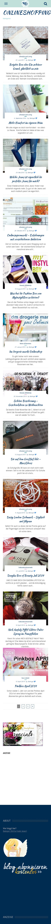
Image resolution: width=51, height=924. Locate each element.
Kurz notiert (25, 678)
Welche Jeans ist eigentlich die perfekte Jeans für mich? (25, 179)
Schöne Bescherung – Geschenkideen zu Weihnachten (25, 403)
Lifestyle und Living (25, 56)
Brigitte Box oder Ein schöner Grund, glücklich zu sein (25, 67)
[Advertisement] (23, 776)
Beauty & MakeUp (25, 285)
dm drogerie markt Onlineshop (25, 352)
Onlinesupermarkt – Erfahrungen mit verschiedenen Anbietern (25, 237)
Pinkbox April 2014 (26, 686)
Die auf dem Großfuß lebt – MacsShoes (26, 461)
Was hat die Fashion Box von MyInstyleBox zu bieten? (25, 295)
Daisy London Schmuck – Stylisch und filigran (26, 519)
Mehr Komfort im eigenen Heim (25, 123)
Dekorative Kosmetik (25, 567)
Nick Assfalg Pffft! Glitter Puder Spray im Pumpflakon (25, 632)
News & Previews (25, 343)
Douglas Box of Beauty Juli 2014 (25, 576)
